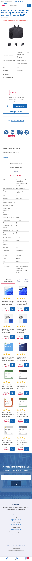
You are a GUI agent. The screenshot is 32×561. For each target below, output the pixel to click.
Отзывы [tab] (16, 171)
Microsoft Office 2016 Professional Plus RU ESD (22, 442)
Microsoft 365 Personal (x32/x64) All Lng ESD (8, 414)
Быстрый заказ (16, 112)
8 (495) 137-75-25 (16, 524)
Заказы (17, 559)
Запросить (20, 106)
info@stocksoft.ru (16, 529)
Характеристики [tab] (16, 164)
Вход (7, 559)
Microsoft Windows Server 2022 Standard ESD (22, 330)
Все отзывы (6, 157)
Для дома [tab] (18, 280)
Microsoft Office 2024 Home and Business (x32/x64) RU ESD (8, 387)
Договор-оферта (16, 548)
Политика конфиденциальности (16, 550)
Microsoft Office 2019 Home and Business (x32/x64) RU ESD (22, 415)
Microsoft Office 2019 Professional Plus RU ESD (7, 442)
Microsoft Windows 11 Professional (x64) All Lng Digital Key (23, 303)
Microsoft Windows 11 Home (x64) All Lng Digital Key (8, 303)
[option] (9, 44)
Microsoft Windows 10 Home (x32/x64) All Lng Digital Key (8, 358)
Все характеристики (16, 80)
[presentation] (16, 176)
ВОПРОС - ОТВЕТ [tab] (16, 175)
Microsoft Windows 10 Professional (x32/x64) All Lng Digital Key (22, 359)
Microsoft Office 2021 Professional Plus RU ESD (22, 386)
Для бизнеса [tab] (26, 280)
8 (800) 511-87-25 (18, 1)
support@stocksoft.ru (16, 534)
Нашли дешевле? (17, 120)
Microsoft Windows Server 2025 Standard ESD (8, 330)
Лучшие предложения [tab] (8, 280)
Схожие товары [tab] (16, 168)
